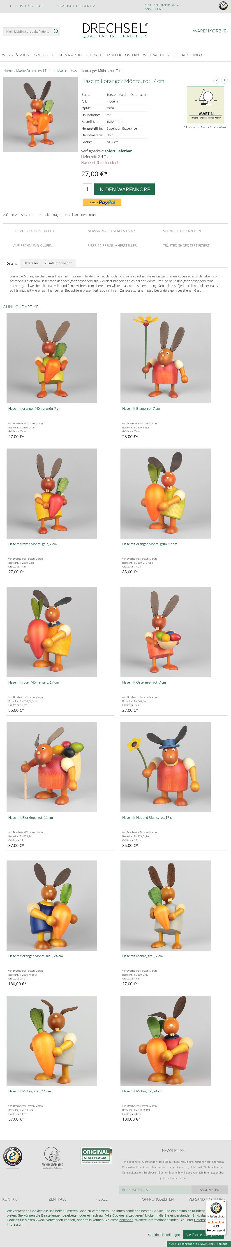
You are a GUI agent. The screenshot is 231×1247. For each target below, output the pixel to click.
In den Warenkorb (124, 189)
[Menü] (223, 1202)
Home (8, 70)
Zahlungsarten (197, 1216)
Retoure (194, 1212)
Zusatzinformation (58, 263)
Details (12, 263)
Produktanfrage (49, 215)
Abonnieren (209, 1190)
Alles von (205, 127)
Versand (222, 1244)
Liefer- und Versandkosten (205, 1207)
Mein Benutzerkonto (162, 4)
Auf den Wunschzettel (18, 215)
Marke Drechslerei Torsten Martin (41, 70)
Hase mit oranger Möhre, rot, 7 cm (97, 70)
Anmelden (153, 9)
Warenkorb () (210, 31)
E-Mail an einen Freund (81, 215)
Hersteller (30, 263)
